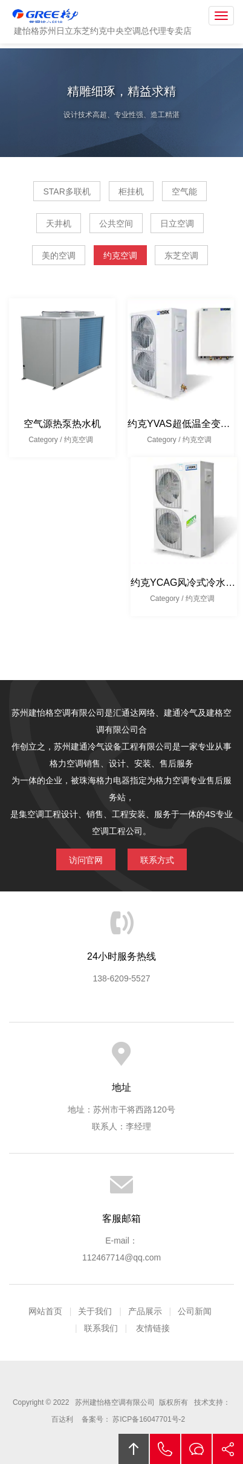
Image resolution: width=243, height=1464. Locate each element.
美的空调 (59, 255)
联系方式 (157, 860)
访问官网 (86, 860)
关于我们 (95, 1311)
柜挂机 (131, 191)
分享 (228, 1449)
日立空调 (177, 223)
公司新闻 (195, 1311)
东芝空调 (181, 255)
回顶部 (133, 1449)
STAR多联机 (66, 191)
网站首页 (45, 1311)
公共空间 (116, 223)
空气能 (184, 191)
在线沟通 (196, 1449)
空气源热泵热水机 (62, 424)
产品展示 (145, 1311)
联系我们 (101, 1328)
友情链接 (153, 1328)
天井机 (58, 223)
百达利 (62, 1419)
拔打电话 (165, 1449)
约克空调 (120, 255)
